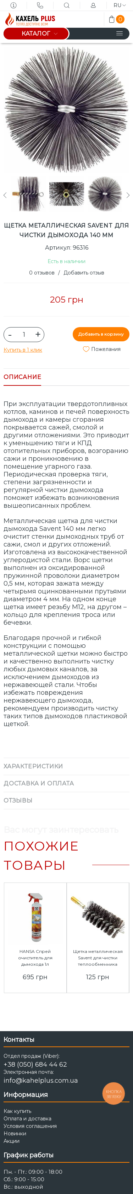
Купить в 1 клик (23, 350)
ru (119, 5)
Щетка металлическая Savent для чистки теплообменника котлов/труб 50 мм (98, 961)
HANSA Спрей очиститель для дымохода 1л (35, 958)
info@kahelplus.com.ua (41, 1080)
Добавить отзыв (83, 273)
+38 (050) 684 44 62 (35, 1064)
